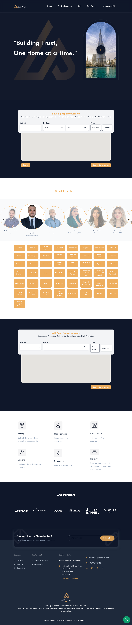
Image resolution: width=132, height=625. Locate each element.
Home (49, 6)
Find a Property (65, 6)
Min (46, 128)
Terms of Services (40, 561)
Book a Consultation (101, 165)
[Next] (128, 220)
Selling (21, 434)
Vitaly (32, 233)
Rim (75, 231)
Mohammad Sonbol (10, 231)
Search (25, 165)
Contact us (19, 568)
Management (60, 434)
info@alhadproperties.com (99, 558)
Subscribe (107, 538)
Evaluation (59, 461)
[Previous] (3, 220)
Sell (79, 6)
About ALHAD (109, 6)
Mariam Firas (118, 231)
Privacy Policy (38, 564)
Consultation (96, 434)
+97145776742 (95, 563)
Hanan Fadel (97, 231)
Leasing (21, 460)
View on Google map (70, 578)
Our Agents (92, 6)
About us (18, 564)
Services (18, 561)
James (54, 231)
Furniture (94, 459)
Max (69, 128)
